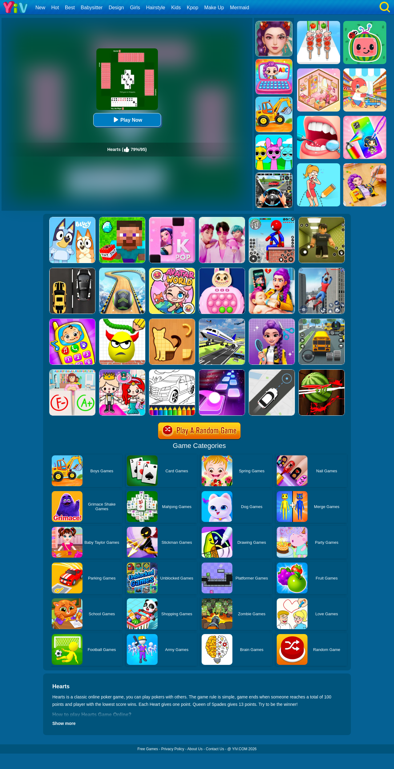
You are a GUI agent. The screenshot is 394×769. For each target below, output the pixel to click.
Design (116, 7)
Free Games (147, 749)
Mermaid (239, 7)
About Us (195, 749)
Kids (176, 7)
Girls (135, 7)
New (40, 7)
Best (70, 7)
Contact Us (215, 749)
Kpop (192, 7)
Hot (55, 7)
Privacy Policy (172, 749)
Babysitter (92, 7)
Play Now (127, 120)
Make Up (214, 7)
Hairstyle (155, 7)
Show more (63, 723)
